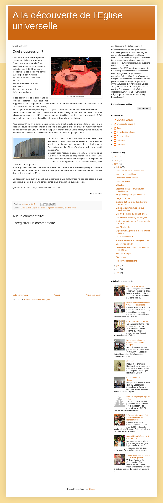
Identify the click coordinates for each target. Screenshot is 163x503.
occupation (50, 208)
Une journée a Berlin (124, 244)
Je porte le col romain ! (135, 286)
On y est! (130, 361)
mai (118, 269)
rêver (74, 208)
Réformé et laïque (123, 253)
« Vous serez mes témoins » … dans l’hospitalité (138, 456)
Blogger (92, 489)
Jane (119, 128)
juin (118, 265)
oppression (59, 208)
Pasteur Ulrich (123, 136)
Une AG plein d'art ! (124, 227)
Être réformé (121, 257)
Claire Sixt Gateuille (125, 120)
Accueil (57, 295)
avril (118, 273)
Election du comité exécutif (127, 178)
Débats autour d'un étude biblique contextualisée (130, 209)
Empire (34, 208)
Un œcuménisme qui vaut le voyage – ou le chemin (138, 304)
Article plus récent (20, 295)
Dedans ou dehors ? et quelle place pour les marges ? (135, 342)
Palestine (67, 208)
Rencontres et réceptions (126, 261)
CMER (28, 208)
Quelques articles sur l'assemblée (130, 170)
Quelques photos (123, 181)
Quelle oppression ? (124, 237)
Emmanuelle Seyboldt (126, 124)
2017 (116, 164)
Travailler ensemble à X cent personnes (132, 240)
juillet (118, 167)
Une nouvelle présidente (126, 174)
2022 (116, 157)
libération (41, 208)
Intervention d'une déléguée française (131, 217)
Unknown (121, 140)
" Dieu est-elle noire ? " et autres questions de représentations (137, 417)
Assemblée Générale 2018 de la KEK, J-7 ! (137, 437)
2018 (116, 160)
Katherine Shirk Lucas (126, 132)
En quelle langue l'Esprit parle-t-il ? (130, 195)
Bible (23, 208)
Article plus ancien (93, 295)
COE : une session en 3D (137, 321)
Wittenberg (120, 185)
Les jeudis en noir (123, 198)
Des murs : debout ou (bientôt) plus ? (131, 214)
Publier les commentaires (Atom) (38, 299)
